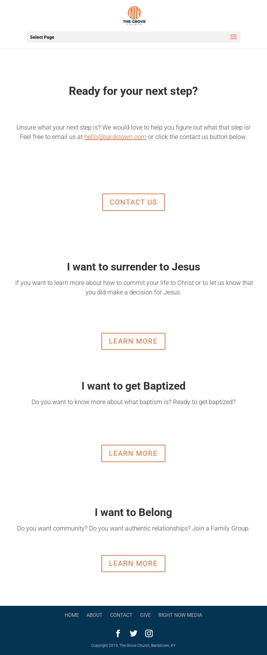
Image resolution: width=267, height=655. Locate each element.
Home (72, 615)
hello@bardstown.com (115, 137)
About (94, 615)
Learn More (133, 341)
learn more (133, 453)
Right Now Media (180, 615)
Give (145, 615)
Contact (121, 615)
